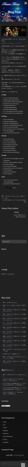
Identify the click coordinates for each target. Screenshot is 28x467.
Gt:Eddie (4, 43)
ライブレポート (18, 43)
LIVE (4, 424)
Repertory (6, 433)
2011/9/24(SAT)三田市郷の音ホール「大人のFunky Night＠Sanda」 (14, 384)
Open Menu (25, 3)
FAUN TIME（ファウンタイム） (15, 455)
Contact (5, 439)
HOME (4, 422)
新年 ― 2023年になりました (10, 302)
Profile (4, 427)
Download (5, 442)
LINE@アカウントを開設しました (11, 354)
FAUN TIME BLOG (7, 436)
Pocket (14, 187)
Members (5, 430)
